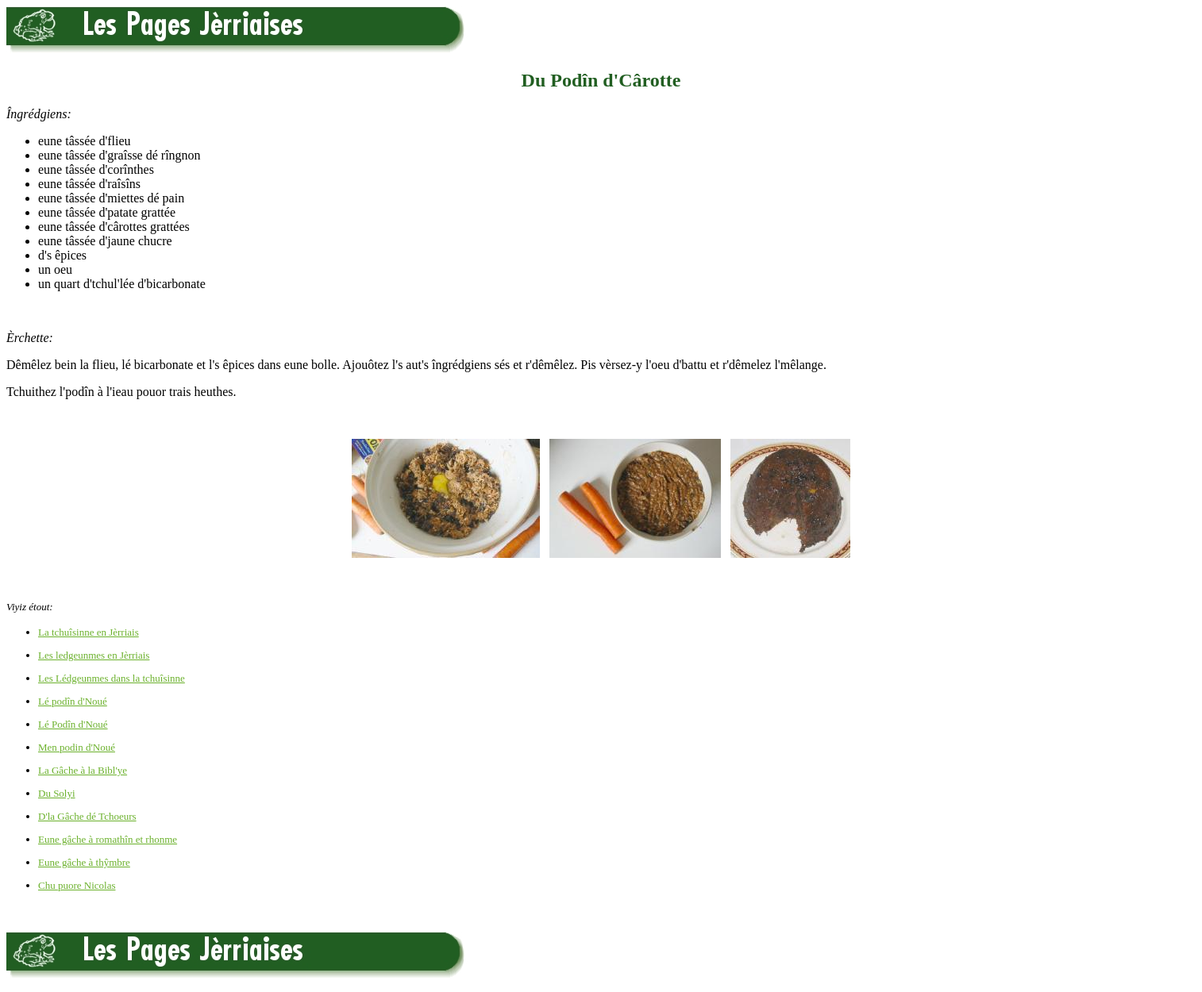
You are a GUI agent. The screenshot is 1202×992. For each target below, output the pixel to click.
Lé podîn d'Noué (72, 701)
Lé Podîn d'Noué (73, 724)
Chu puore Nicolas (76, 885)
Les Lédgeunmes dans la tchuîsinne (111, 678)
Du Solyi (56, 793)
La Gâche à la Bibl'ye (82, 770)
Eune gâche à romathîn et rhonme (107, 839)
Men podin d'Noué (76, 747)
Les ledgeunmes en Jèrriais (93, 655)
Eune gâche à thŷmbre (84, 862)
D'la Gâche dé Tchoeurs (87, 816)
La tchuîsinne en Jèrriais (88, 632)
